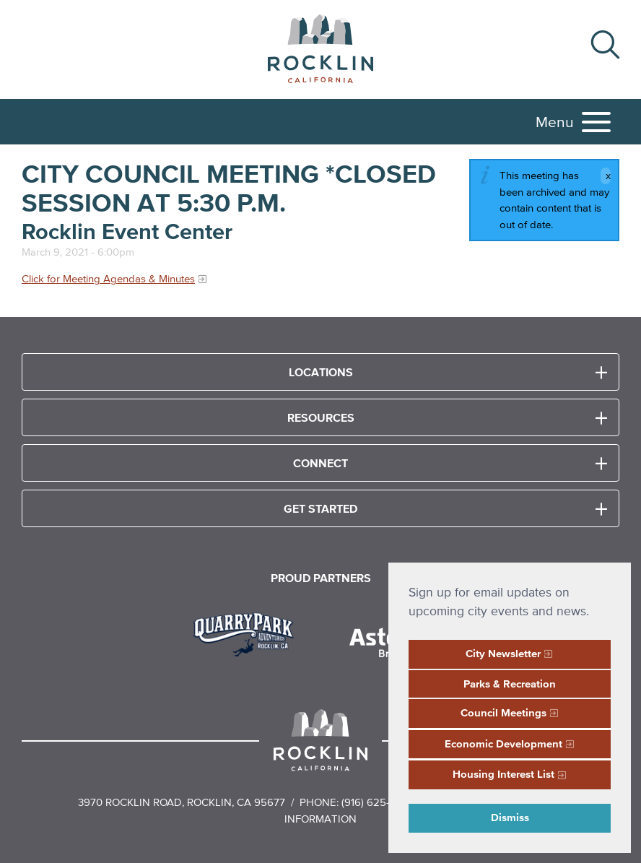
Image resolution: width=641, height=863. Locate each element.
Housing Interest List (503, 774)
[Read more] (248, 632)
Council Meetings (503, 712)
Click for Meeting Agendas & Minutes (108, 278)
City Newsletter (503, 653)
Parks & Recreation (509, 683)
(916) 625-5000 (378, 802)
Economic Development (503, 743)
